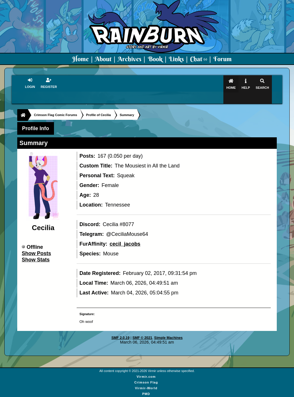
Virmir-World (146, 377)
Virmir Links (146, 394)
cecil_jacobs (125, 233)
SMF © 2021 (142, 327)
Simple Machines (168, 327)
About (103, 59)
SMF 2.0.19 (120, 327)
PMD (146, 382)
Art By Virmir (146, 388)
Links (176, 59)
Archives (129, 59)
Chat (198, 59)
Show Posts (36, 242)
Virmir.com (146, 365)
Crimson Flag (146, 371)
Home (80, 59)
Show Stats (36, 248)
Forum (222, 59)
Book (155, 59)
